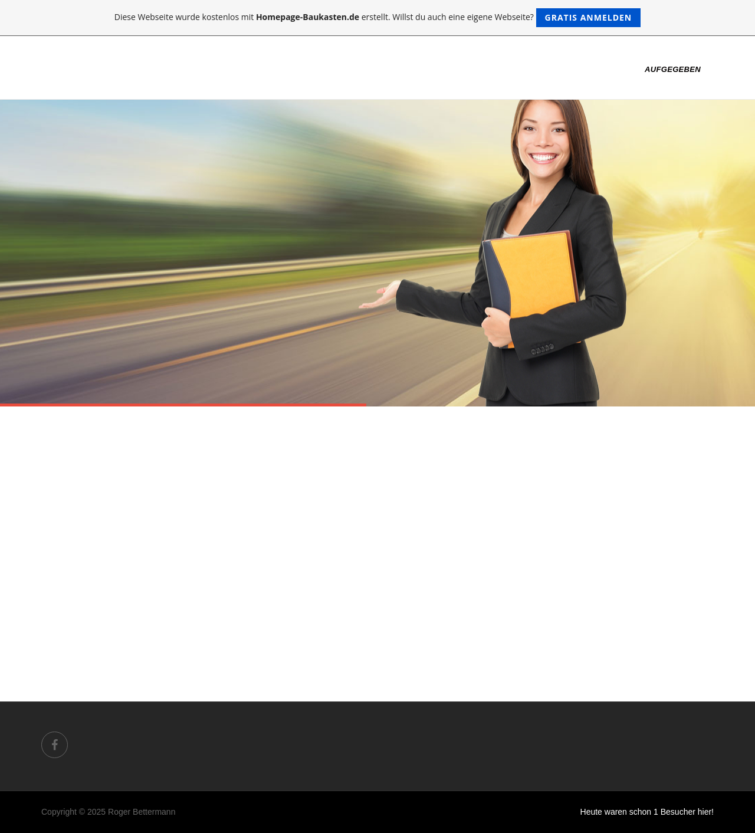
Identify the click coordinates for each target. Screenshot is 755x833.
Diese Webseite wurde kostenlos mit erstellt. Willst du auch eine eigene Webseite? (377, 17)
